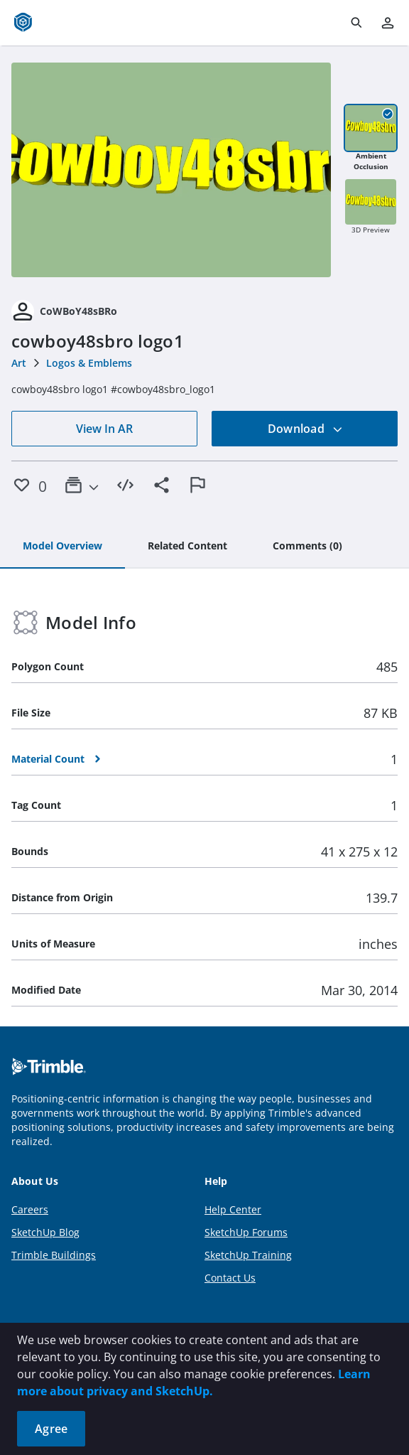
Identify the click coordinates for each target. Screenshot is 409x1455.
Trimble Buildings (53, 1255)
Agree (51, 1429)
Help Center (232, 1209)
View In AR (104, 428)
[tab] (62, 547)
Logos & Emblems (89, 363)
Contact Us (230, 1277)
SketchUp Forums (246, 1232)
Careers (29, 1209)
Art (18, 363)
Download (305, 428)
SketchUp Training (248, 1255)
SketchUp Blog (45, 1232)
